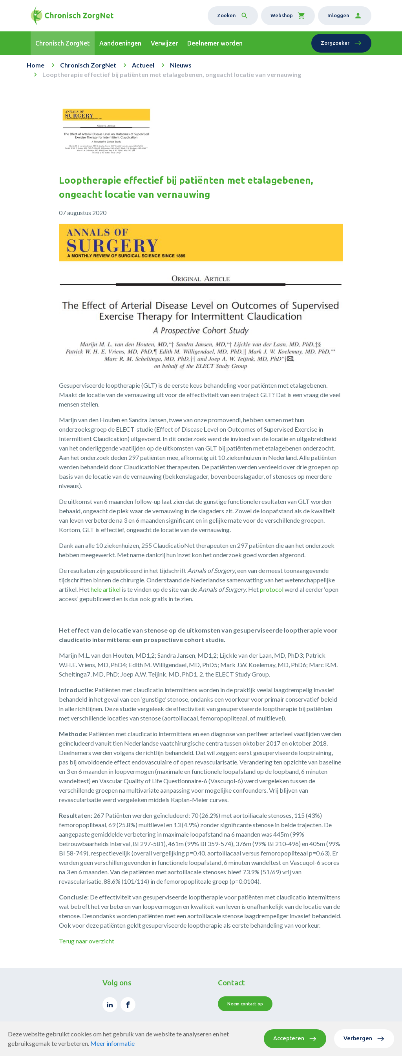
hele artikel (106, 589)
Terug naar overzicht (86, 941)
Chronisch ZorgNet (88, 65)
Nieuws (181, 65)
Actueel (143, 65)
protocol (271, 589)
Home (35, 65)
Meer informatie (112, 1043)
